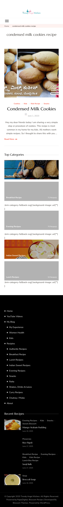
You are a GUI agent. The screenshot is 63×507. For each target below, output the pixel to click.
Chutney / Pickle (17, 397)
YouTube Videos (15, 316)
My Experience (16, 327)
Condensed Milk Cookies (31, 108)
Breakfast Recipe (17, 354)
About (10, 403)
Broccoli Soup (29, 479)
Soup (24, 475)
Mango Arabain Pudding (34, 427)
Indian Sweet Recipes (19, 365)
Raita (11, 381)
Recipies (11, 343)
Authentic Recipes (18, 349)
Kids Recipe (35, 104)
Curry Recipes (16, 392)
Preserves (26, 439)
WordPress (45, 503)
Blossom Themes (20, 503)
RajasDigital (22, 499)
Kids (25, 104)
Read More (9, 139)
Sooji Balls (27, 464)
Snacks (46, 104)
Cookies (17, 104)
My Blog (11, 321)
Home (10, 311)
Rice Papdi (27, 442)
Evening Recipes (17, 370)
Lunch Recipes (16, 359)
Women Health (16, 332)
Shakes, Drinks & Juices (20, 387)
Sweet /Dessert (29, 423)
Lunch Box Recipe (30, 460)
